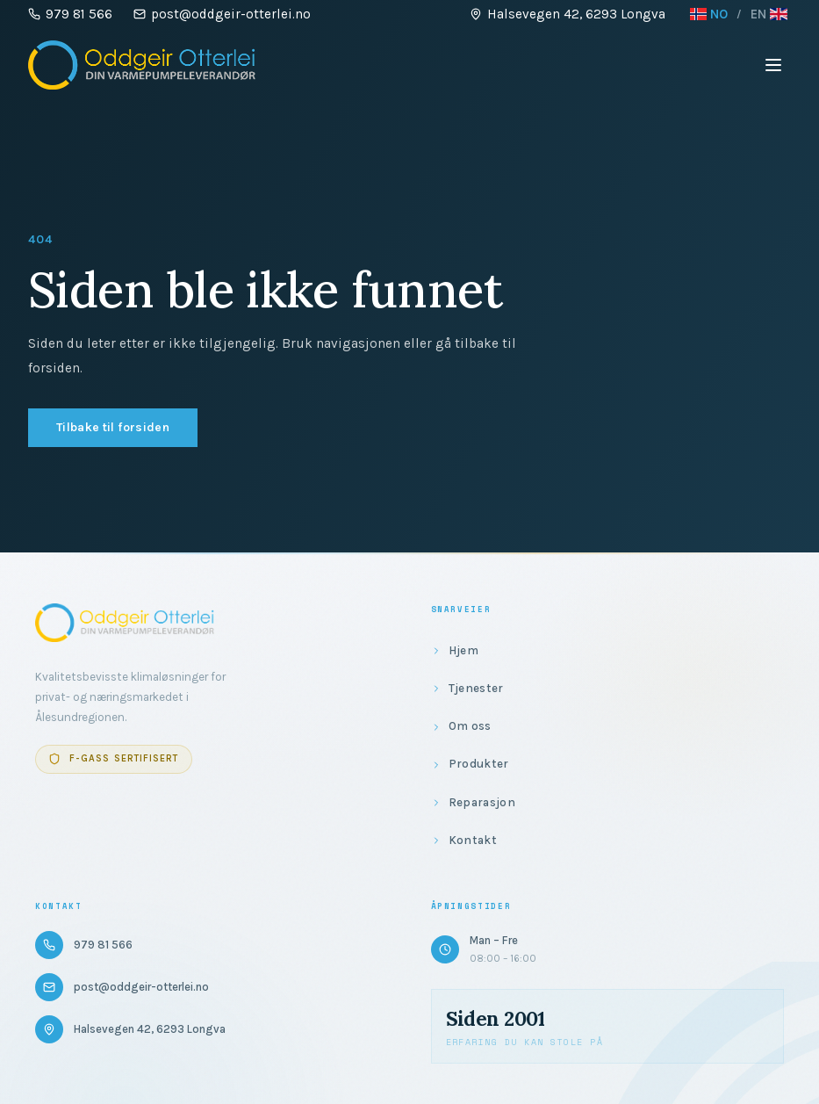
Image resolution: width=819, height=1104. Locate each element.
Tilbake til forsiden (112, 427)
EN (769, 14)
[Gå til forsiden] (141, 65)
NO (709, 14)
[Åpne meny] (773, 65)
